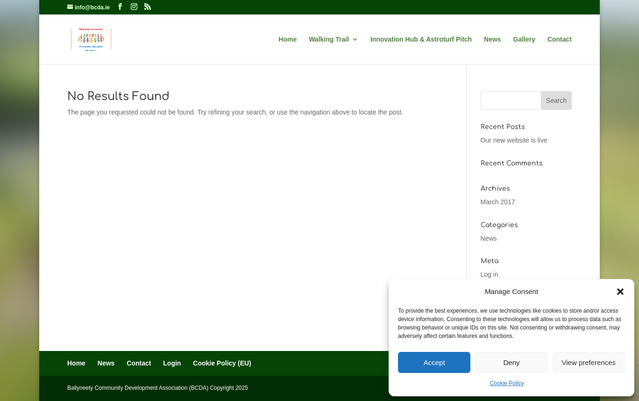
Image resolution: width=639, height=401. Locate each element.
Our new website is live (514, 140)
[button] (620, 291)
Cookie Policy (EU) (222, 363)
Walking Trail (329, 39)
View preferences (589, 362)
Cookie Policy (507, 383)
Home (287, 39)
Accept (434, 362)
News (492, 39)
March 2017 (498, 202)
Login (172, 363)
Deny (511, 362)
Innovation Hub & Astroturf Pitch (421, 39)
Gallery (524, 39)
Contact (559, 39)
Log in (489, 274)
